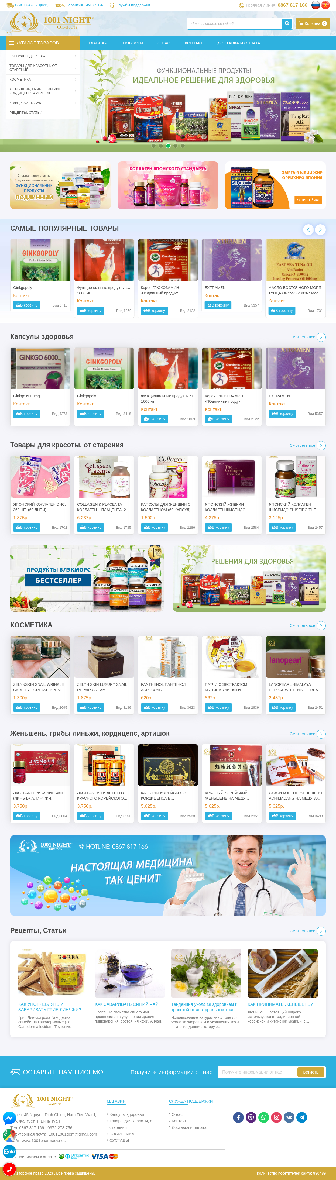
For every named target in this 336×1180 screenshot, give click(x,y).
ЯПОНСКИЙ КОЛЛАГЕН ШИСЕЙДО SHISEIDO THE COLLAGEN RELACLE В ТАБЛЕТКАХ (292, 507)
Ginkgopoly (22, 287)
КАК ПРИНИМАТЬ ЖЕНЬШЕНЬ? (280, 1004)
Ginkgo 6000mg (26, 396)
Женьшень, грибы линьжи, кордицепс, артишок (40, 91)
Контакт (179, 1121)
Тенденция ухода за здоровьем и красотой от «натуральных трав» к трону (205, 1007)
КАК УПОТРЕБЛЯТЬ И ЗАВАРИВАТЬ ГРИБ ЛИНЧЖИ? (49, 1007)
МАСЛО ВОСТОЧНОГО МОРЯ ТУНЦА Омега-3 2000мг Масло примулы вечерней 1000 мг (295, 290)
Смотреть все (308, 337)
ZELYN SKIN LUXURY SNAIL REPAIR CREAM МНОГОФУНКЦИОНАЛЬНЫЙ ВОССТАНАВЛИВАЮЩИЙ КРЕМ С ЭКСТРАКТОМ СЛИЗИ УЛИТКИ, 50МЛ (102, 687)
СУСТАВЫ (119, 1140)
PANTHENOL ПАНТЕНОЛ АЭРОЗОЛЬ (163, 687)
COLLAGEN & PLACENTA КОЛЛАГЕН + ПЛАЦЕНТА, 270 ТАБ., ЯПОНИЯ (103, 507)
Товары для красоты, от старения (40, 67)
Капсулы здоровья (40, 56)
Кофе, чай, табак (40, 103)
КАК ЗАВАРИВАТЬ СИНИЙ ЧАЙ (127, 1004)
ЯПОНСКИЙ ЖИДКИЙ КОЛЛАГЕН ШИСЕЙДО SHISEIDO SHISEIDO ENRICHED (225, 507)
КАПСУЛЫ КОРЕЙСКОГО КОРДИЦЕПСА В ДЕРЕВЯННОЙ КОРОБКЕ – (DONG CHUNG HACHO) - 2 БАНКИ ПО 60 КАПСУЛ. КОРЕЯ (165, 796)
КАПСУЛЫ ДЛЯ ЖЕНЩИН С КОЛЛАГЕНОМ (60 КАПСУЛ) (165, 507)
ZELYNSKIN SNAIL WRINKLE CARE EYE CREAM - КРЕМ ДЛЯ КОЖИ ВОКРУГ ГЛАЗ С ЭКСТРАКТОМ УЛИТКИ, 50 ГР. (39, 687)
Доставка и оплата (189, 1127)
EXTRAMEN (215, 287)
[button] (153, 145)
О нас (177, 1114)
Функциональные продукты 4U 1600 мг (104, 290)
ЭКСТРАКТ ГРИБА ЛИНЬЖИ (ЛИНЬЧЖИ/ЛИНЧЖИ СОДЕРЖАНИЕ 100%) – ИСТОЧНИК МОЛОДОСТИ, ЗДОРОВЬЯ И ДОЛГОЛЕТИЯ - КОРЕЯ (39, 796)
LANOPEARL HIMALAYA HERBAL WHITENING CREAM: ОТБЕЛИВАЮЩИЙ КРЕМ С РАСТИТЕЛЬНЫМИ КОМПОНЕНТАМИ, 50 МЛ (295, 687)
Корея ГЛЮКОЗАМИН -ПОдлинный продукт (160, 290)
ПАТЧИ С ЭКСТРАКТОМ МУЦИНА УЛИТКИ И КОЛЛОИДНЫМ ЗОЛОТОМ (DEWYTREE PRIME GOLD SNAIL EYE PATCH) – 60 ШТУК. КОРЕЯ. (228, 687)
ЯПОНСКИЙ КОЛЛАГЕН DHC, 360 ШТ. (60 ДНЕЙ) (39, 507)
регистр (311, 1072)
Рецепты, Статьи (25, 113)
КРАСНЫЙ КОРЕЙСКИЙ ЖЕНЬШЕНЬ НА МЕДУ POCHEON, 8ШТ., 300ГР (226, 796)
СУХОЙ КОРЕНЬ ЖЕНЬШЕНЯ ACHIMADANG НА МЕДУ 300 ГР (295, 796)
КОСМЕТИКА (40, 79)
